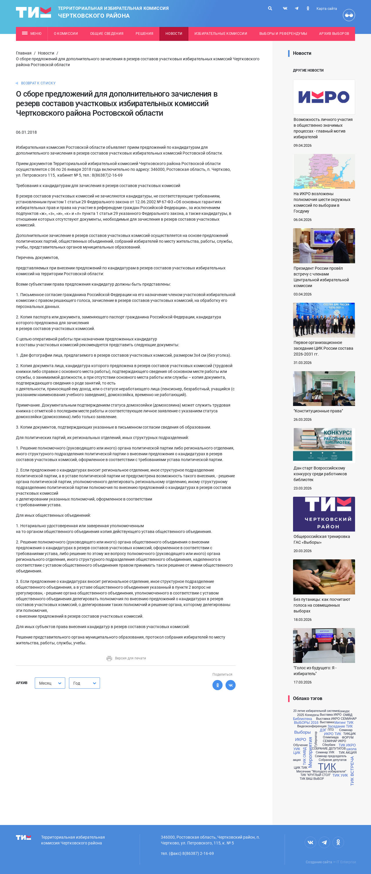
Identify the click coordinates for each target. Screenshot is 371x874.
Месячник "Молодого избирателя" (321, 771)
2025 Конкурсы (308, 715)
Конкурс (344, 711)
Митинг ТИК (343, 722)
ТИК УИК (340, 775)
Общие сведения (107, 34)
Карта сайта (327, 9)
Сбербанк (328, 745)
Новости (174, 34)
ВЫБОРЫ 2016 (306, 722)
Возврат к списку (38, 83)
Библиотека (302, 719)
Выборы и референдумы (283, 34)
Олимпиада (331, 737)
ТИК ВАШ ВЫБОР (312, 778)
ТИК (327, 766)
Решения (144, 34)
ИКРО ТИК (332, 734)
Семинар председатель (330, 756)
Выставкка (327, 722)
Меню (31, 34)
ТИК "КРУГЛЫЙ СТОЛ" (316, 775)
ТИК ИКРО (347, 745)
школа (351, 749)
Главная (24, 53)
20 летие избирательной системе (315, 711)
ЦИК (296, 753)
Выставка (323, 718)
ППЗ (331, 729)
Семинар (345, 730)
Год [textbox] (76, 683)
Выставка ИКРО (330, 714)
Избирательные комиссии (220, 34)
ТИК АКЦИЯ (348, 752)
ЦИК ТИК (301, 767)
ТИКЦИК (349, 733)
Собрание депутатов (332, 760)
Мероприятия (310, 752)
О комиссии (66, 34)
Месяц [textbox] (45, 683)
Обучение (300, 745)
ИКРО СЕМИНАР (344, 718)
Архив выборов (334, 34)
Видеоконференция (311, 726)
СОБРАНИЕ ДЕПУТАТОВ (329, 748)
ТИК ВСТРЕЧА (352, 771)
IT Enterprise (346, 862)
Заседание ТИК (340, 726)
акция (297, 760)
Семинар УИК (325, 752)
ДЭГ (323, 730)
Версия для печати (126, 658)
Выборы (302, 732)
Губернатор (315, 739)
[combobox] (50, 683)
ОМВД (347, 715)
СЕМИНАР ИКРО (334, 741)
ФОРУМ (347, 737)
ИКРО (300, 739)
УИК (296, 749)
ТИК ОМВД (304, 756)
